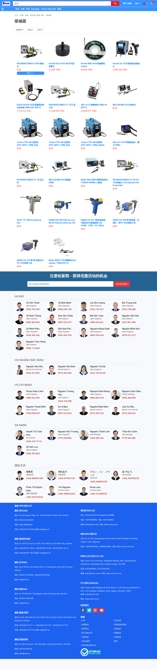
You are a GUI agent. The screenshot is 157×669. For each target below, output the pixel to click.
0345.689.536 (97, 438)
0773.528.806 (65, 438)
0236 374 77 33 (33, 441)
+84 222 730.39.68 (26, 575)
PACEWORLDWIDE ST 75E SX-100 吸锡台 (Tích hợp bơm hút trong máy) (126, 182)
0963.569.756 (65, 335)
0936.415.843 (33, 373)
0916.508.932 (129, 413)
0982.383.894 (33, 322)
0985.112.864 (33, 348)
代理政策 (117, 637)
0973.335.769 (97, 413)
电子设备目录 (86, 633)
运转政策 (117, 629)
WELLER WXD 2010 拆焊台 (124, 105)
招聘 (116, 641)
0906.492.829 (33, 453)
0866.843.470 (97, 398)
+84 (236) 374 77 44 (26, 630)
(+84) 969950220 (130, 478)
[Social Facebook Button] (83, 610)
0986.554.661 (97, 322)
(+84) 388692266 (66, 494)
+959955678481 (105, 546)
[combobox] (60, 3)
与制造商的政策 (120, 625)
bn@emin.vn (24, 580)
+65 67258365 (108, 520)
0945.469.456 (33, 335)
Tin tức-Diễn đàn (48, 9)
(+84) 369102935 (34, 497)
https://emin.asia (111, 524)
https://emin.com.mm (125, 546)
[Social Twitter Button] (89, 610)
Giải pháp (35, 9)
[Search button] (115, 3)
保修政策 (117, 633)
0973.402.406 (65, 373)
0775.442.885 (129, 438)
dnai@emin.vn (24, 653)
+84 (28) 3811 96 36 (26, 548)
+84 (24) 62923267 (26, 520)
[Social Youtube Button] (101, 610)
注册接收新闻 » (121, 284)
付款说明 (117, 620)
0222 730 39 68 (97, 373)
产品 (28, 9)
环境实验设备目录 (88, 645)
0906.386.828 (129, 398)
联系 (59, 9)
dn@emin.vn (45, 630)
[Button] (2, 9)
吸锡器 (49, 15)
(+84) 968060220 (98, 481)
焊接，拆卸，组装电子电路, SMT (32, 15)
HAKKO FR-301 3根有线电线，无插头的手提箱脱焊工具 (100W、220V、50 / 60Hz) (94, 223)
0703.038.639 (33, 413)
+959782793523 (91, 546)
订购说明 (85, 637)
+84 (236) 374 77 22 (43, 625)
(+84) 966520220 (25, 525)
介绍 (22, 9)
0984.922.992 (33, 398)
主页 (17, 9)
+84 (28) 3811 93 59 (43, 548)
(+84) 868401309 (34, 478)
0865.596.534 (97, 335)
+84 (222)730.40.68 (42, 575)
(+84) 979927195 (66, 478)
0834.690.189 (65, 309)
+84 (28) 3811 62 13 (60, 548)
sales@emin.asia (92, 524)
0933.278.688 (129, 309)
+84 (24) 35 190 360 (26, 529)
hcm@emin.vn (45, 553)
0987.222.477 (65, 322)
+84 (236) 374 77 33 (60, 625)
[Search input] (60, 3)
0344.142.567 (97, 309)
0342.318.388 (65, 401)
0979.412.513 (129, 335)
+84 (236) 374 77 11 (26, 625)
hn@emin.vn (44, 529)
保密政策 (85, 625)
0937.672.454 (65, 413)
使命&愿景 (85, 641)
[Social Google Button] (95, 610)
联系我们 (85, 629)
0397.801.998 (129, 322)
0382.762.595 (33, 309)
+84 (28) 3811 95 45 (26, 553)
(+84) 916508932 (98, 494)
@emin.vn (25, 603)
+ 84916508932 (91, 520)
